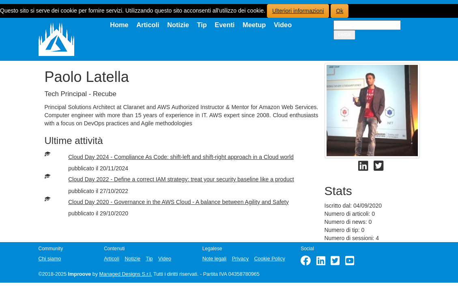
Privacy (240, 259)
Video (283, 24)
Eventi (224, 24)
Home (119, 24)
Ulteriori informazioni (298, 11)
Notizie (178, 24)
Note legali (214, 259)
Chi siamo (50, 259)
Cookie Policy (269, 259)
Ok (339, 11)
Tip (201, 24)
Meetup (254, 24)
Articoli (147, 24)
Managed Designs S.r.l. (125, 274)
